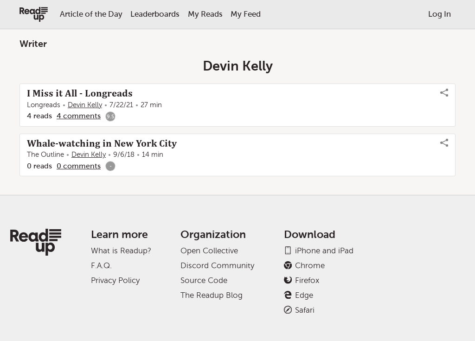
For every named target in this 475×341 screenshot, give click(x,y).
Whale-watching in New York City (102, 143)
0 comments (79, 166)
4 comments (79, 116)
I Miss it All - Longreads (80, 93)
